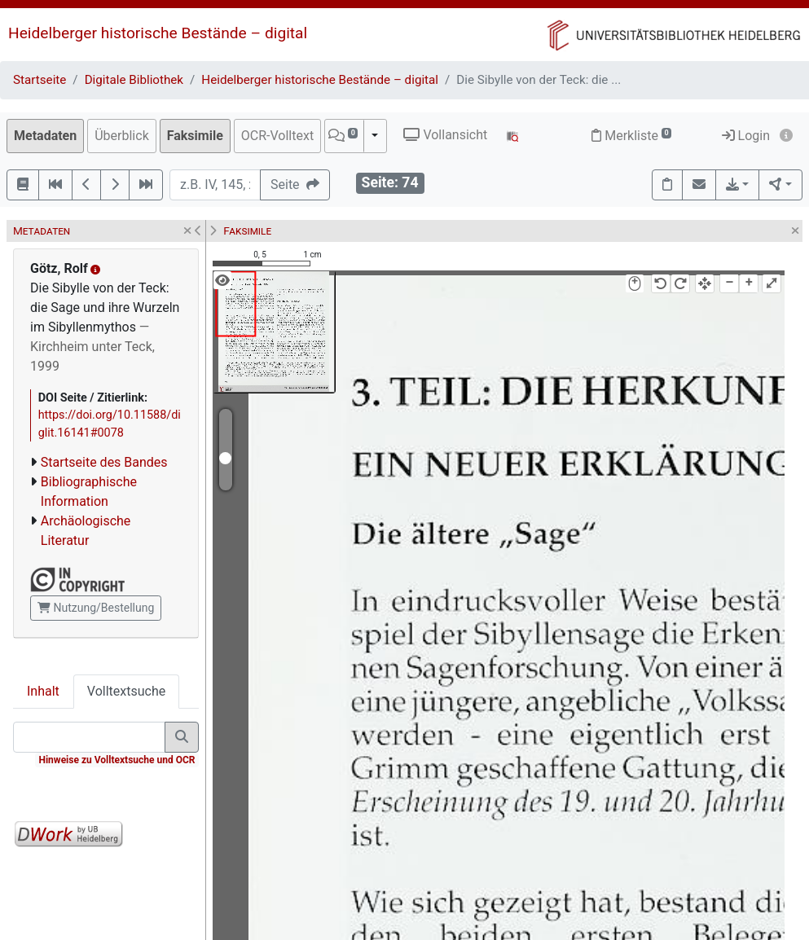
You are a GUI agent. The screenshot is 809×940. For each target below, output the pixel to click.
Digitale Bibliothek (134, 79)
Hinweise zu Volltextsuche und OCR (116, 760)
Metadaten (45, 135)
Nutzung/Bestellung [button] (95, 607)
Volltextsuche (126, 691)
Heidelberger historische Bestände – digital (157, 33)
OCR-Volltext (277, 135)
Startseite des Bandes (104, 462)
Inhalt (43, 691)
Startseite (39, 79)
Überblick (122, 135)
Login (746, 135)
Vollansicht (445, 135)
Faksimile (195, 135)
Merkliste (631, 135)
